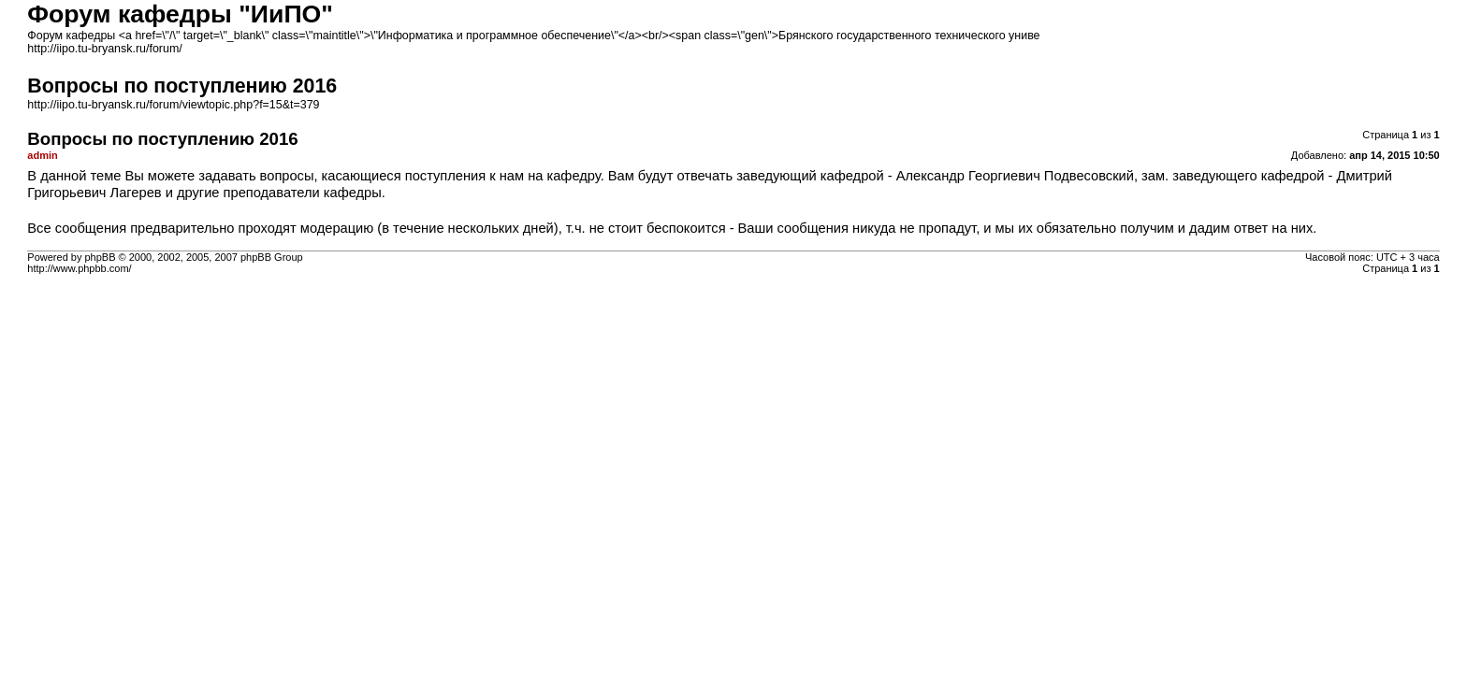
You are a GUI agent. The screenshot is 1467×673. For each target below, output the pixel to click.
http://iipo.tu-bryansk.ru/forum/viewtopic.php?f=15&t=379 (173, 104)
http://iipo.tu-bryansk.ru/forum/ (104, 48)
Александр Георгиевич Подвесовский (1015, 175)
